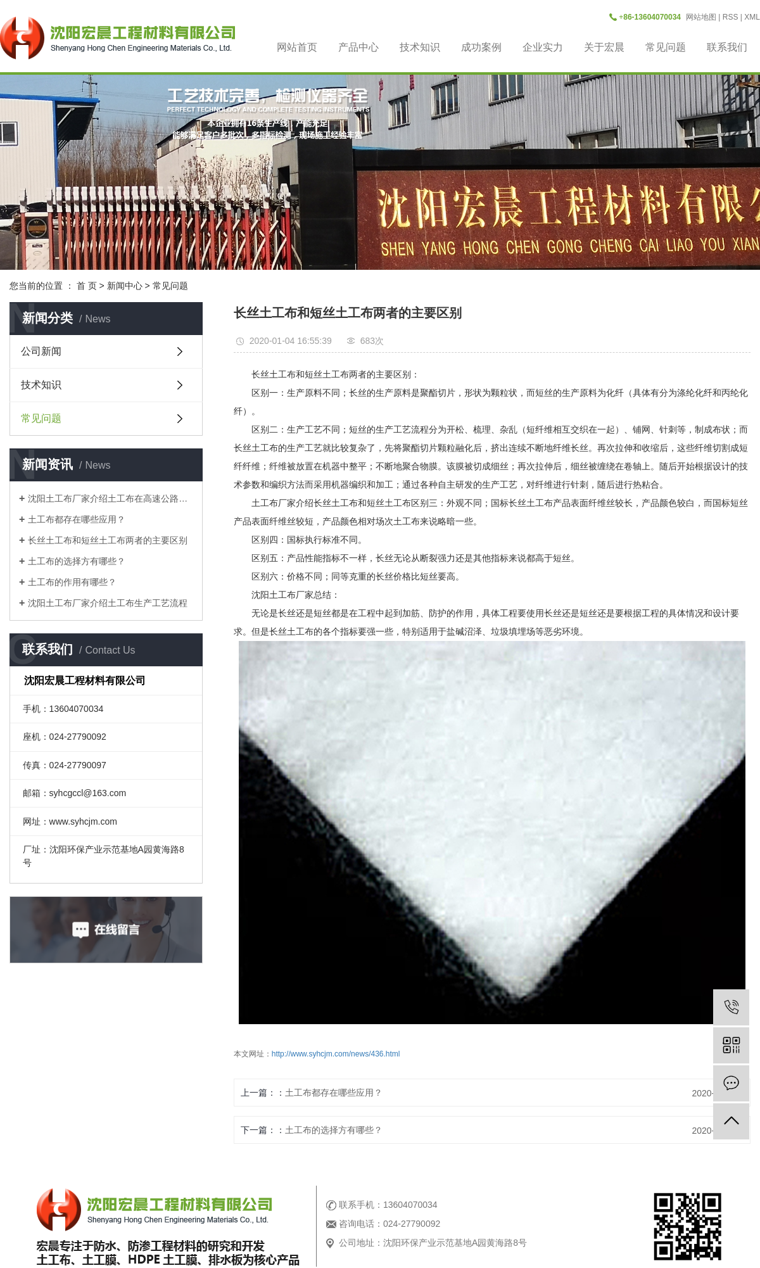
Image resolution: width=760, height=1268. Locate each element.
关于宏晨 (604, 47)
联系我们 (727, 47)
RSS (730, 17)
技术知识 (420, 47)
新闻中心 (124, 286)
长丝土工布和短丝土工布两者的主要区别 (107, 540)
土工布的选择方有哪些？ (76, 561)
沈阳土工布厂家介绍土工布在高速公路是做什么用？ (110, 498)
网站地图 (701, 17)
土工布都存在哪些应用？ (76, 519)
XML (752, 17)
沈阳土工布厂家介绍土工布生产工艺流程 (107, 603)
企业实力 (542, 47)
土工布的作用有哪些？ (72, 582)
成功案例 (481, 47)
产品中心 (358, 47)
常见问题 (665, 47)
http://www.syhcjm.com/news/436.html (336, 1053)
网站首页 (297, 47)
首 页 (87, 286)
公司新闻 (41, 351)
